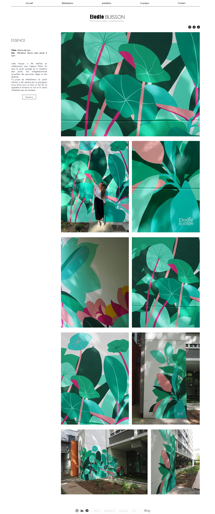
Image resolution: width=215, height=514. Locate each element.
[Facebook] (194, 27)
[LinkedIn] (198, 27)
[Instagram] (189, 27)
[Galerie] (29, 97)
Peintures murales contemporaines (107, 20)
